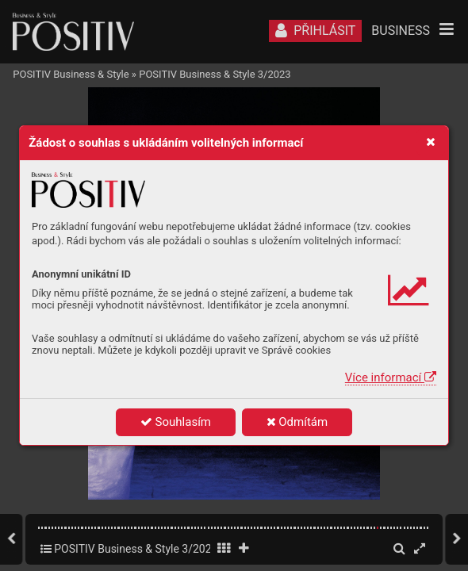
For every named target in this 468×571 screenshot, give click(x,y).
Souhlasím (175, 422)
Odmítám (297, 422)
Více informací (390, 377)
